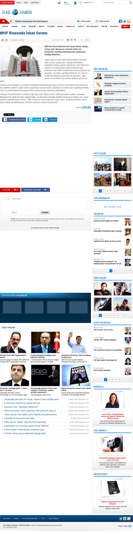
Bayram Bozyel (109, 251)
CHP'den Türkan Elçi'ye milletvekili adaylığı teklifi (24, 433)
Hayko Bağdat (109, 339)
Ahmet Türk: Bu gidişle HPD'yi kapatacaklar (116, 93)
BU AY (119, 207)
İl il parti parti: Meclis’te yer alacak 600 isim (22, 403)
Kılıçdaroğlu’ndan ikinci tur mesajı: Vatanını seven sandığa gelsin (31, 399)
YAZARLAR (98, 214)
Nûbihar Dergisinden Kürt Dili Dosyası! (31, 21)
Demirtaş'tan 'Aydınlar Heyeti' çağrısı (115, 101)
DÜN (105, 207)
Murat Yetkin (109, 329)
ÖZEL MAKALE (100, 430)
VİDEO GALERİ (100, 278)
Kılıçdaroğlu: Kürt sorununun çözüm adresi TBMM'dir (26, 426)
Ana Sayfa (6, 518)
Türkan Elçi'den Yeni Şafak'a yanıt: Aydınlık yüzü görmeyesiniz (30, 414)
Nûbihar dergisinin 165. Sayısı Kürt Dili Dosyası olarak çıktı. (112, 505)
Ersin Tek (109, 230)
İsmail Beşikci (109, 369)
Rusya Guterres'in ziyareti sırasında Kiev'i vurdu (114, 109)
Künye (18, 2)
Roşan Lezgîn (109, 240)
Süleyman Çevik (109, 220)
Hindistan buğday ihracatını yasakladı (115, 84)
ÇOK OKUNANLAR (102, 198)
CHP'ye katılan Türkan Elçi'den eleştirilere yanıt (24, 430)
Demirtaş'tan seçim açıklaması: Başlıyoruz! (116, 76)
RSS (43, 518)
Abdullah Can (109, 261)
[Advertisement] (83, 16)
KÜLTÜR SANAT (101, 474)
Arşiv (26, 2)
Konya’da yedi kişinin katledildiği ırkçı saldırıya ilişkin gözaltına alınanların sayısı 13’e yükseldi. (112, 462)
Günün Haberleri (7, 2)
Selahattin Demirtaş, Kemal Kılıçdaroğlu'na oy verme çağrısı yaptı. (15, 391)
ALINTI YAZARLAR (102, 322)
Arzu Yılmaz (109, 349)
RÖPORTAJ (99, 387)
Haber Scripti (123, 526)
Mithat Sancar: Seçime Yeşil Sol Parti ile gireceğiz (25, 422)
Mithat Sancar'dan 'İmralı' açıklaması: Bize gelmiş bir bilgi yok (30, 411)
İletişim (16, 518)
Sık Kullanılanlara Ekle (30, 518)
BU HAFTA (112, 207)
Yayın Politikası (53, 518)
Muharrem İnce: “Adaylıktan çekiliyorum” (21, 407)
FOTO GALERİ (100, 153)
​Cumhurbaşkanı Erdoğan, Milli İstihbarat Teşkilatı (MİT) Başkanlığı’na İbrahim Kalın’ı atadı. (15, 358)
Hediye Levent (109, 359)
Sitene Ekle (35, 2)
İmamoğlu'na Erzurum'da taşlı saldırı (19, 418)
